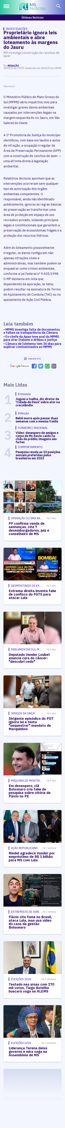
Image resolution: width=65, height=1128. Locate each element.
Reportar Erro (32, 358)
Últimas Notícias (32, 17)
